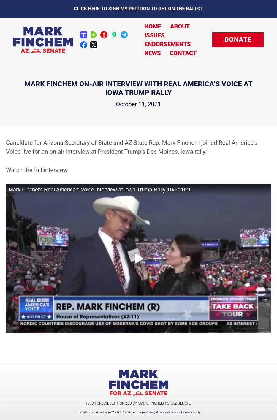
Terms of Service (181, 412)
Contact (183, 53)
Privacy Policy (155, 412)
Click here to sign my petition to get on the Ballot (138, 9)
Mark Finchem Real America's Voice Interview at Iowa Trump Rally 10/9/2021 (100, 190)
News (152, 53)
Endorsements (167, 44)
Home (152, 26)
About (180, 26)
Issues (154, 35)
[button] (238, 39)
